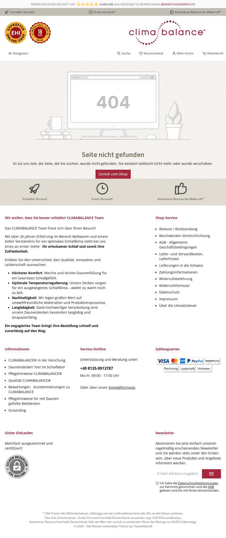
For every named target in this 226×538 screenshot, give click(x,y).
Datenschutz (169, 292)
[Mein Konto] (183, 53)
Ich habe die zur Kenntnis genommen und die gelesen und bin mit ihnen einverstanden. (189, 487)
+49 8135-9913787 (96, 368)
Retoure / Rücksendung (178, 229)
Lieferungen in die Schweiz (181, 265)
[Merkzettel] (151, 53)
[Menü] (18, 53)
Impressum (168, 299)
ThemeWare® (142, 526)
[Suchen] (123, 53)
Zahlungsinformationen (178, 272)
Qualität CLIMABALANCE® (30, 380)
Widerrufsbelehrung (175, 279)
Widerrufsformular (174, 285)
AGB (211, 487)
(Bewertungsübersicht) (178, 4)
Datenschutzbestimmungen (198, 483)
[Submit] (211, 474)
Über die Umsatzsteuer (178, 305)
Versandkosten (171, 518)
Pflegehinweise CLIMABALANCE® (35, 373)
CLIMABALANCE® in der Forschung (37, 360)
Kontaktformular (122, 387)
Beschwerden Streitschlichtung (184, 236)
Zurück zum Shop (113, 174)
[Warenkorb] (211, 53)
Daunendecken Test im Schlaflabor (37, 367)
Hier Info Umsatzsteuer (60, 518)
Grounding (17, 410)
